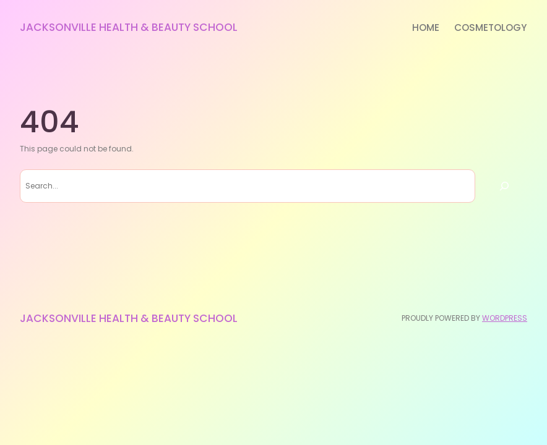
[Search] (504, 186)
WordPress (504, 318)
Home (425, 27)
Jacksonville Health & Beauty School (129, 27)
